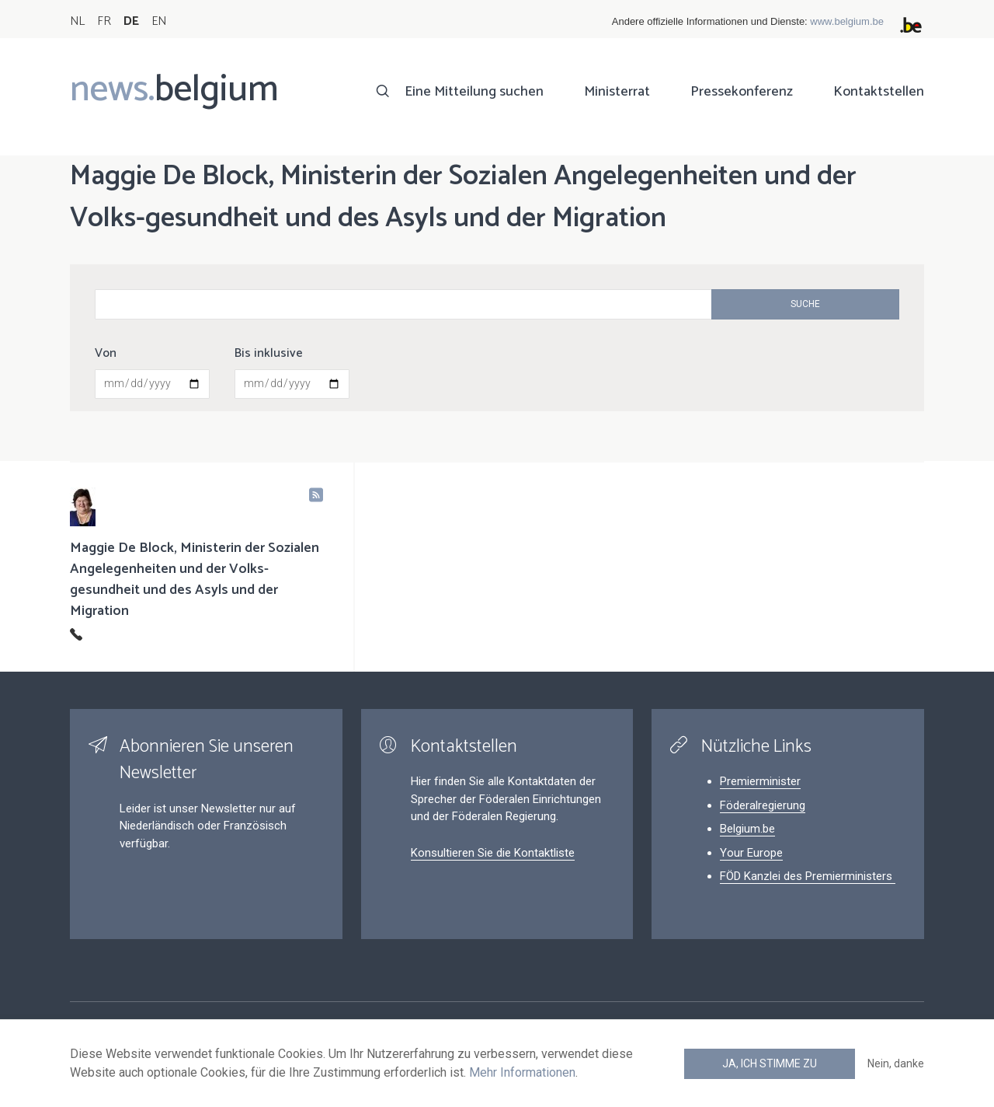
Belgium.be (747, 829)
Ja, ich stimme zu (769, 1063)
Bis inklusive (269, 353)
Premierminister (760, 781)
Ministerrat (617, 91)
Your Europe (751, 853)
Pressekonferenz (741, 91)
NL (77, 21)
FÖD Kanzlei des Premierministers (807, 876)
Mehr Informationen (522, 1072)
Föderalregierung (762, 805)
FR (104, 21)
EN (158, 21)
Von (105, 353)
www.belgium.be (847, 21)
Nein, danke (895, 1063)
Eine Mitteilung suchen (474, 91)
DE (131, 21)
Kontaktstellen (878, 91)
